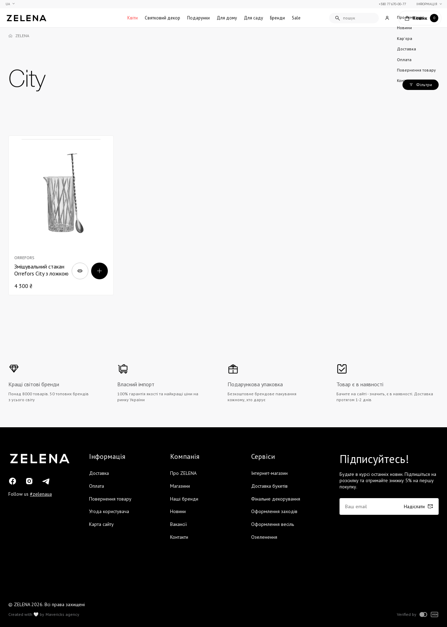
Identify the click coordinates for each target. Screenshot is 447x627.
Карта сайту (101, 524)
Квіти (132, 18)
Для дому (227, 18)
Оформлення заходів (274, 511)
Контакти (179, 537)
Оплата (96, 486)
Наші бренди (184, 499)
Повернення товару (110, 499)
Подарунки (198, 18)
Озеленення (264, 537)
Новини (178, 511)
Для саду (253, 18)
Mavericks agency (62, 614)
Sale (296, 18)
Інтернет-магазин (269, 473)
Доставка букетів (269, 486)
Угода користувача (109, 511)
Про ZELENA (183, 473)
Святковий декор (162, 18)
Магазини (180, 486)
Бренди (277, 18)
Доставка (99, 473)
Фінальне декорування (275, 499)
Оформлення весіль (272, 524)
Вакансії (178, 524)
